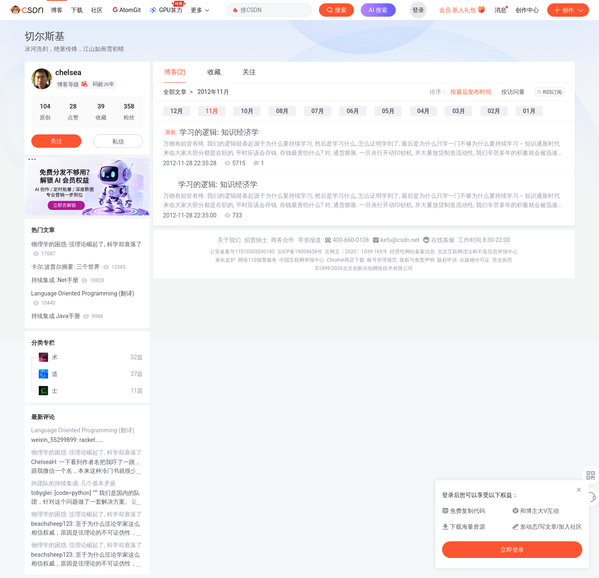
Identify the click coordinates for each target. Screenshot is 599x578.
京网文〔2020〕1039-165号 (356, 252)
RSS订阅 (549, 92)
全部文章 (175, 91)
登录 (418, 10)
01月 (529, 111)
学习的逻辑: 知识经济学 (211, 132)
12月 (176, 111)
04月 (423, 111)
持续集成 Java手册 (67, 316)
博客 (57, 10)
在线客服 (443, 240)
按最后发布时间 (470, 91)
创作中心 (527, 10)
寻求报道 (309, 240)
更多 (200, 10)
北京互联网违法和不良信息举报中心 (477, 252)
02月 (494, 111)
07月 (317, 111)
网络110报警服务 (257, 260)
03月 (458, 111)
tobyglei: (43, 493)
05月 (388, 111)
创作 (568, 10)
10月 (247, 111)
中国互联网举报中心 (301, 260)
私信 (118, 141)
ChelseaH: (45, 462)
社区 (97, 10)
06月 (352, 111)
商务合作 (282, 240)
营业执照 (502, 260)
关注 (56, 141)
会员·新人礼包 (462, 9)
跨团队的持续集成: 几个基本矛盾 (73, 483)
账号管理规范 (382, 260)
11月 (211, 111)
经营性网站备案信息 (412, 252)
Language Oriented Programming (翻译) (82, 298)
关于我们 (229, 240)
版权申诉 (447, 260)
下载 (77, 10)
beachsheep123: (53, 523)
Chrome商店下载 (345, 260)
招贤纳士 (256, 240)
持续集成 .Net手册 (67, 280)
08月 (282, 111)
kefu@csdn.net (400, 240)
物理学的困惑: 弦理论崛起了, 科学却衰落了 (86, 249)
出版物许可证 (475, 260)
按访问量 (513, 91)
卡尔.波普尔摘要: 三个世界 (78, 266)
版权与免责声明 (417, 260)
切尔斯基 (45, 36)
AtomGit (126, 10)
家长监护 (225, 260)
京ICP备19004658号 (300, 252)
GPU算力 (167, 7)
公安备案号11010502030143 (242, 252)
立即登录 (512, 549)
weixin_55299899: (55, 440)
